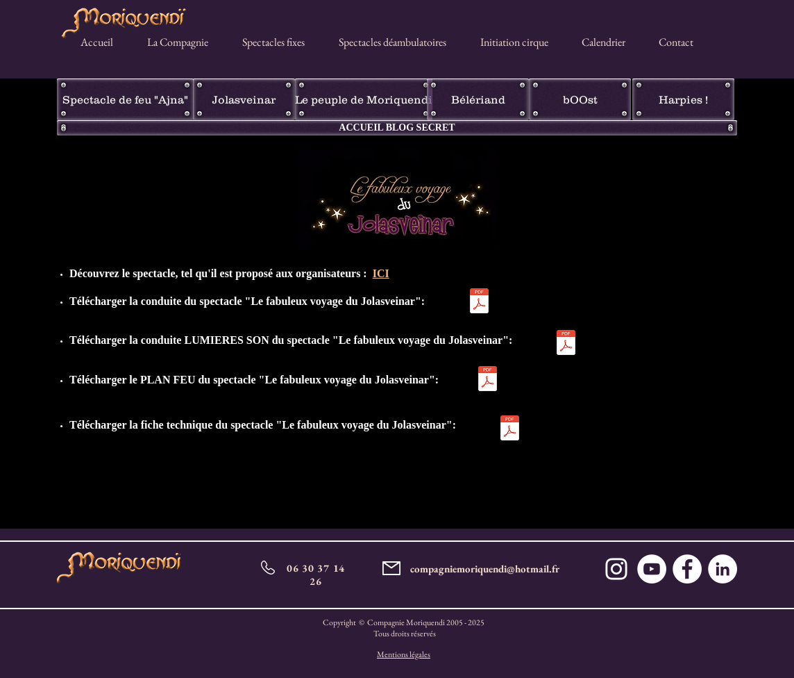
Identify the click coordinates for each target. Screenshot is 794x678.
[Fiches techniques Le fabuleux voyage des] (510, 429)
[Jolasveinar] (244, 99)
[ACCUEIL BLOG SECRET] (397, 127)
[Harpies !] (683, 99)
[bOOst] (580, 99)
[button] (283, 42)
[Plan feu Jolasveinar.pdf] (487, 380)
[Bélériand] (478, 99)
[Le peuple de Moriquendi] (363, 99)
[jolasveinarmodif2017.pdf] (479, 302)
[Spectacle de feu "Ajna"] (125, 99)
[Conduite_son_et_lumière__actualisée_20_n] (566, 344)
